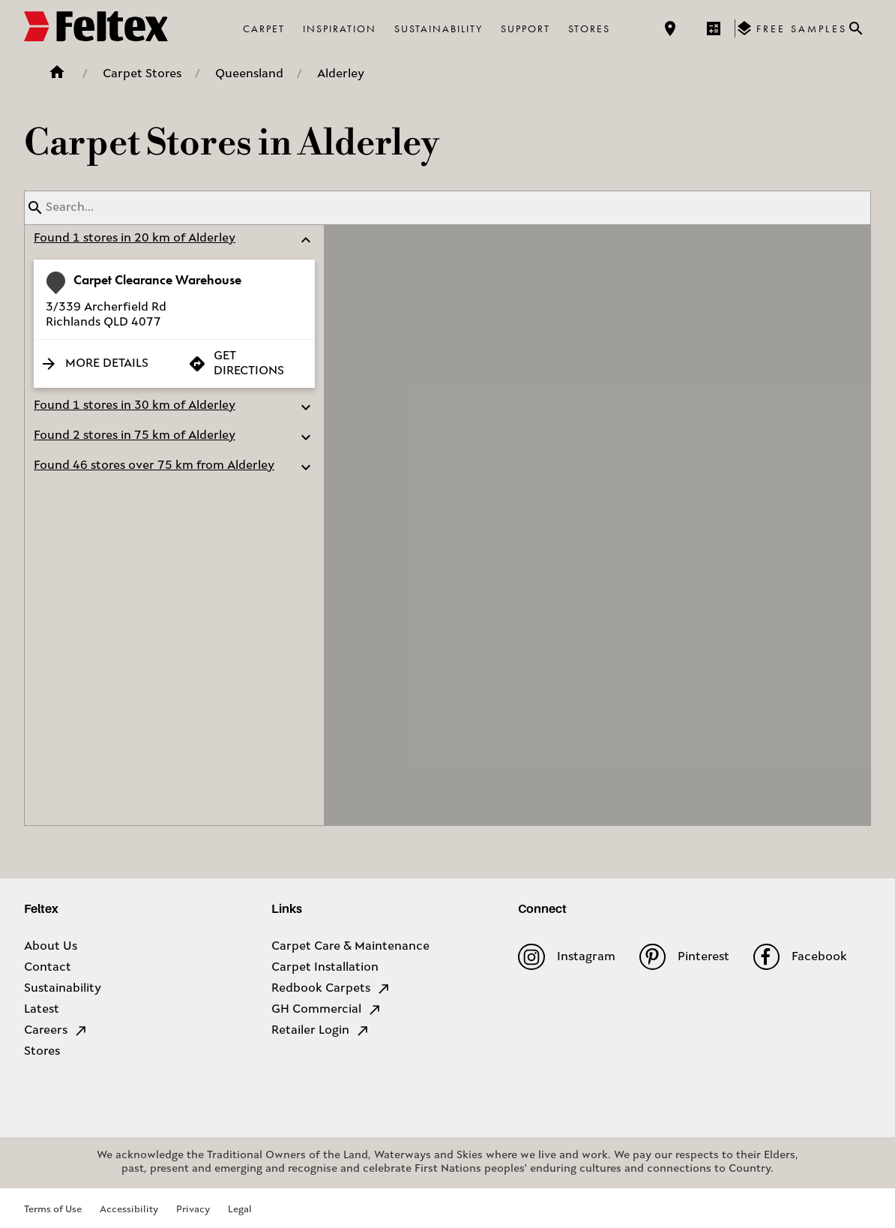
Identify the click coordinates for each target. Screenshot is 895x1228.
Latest (41, 1010)
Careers (56, 1030)
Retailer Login (320, 1030)
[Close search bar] (856, 29)
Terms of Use (53, 1209)
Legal (240, 1209)
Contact (47, 968)
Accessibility (129, 1209)
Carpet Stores (142, 74)
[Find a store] (670, 28)
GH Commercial (326, 1009)
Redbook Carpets (331, 988)
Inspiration (339, 28)
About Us (50, 947)
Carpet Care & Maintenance (350, 947)
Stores (589, 28)
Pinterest (684, 957)
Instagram (566, 957)
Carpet (264, 28)
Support (525, 28)
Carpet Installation (325, 968)
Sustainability (438, 28)
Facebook (800, 957)
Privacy (193, 1209)
